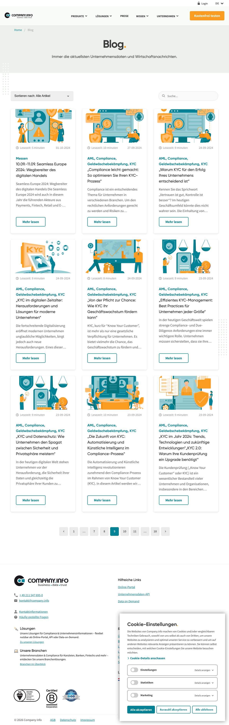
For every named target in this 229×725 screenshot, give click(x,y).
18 (155, 531)
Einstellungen (144, 670)
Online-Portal (126, 587)
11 (134, 531)
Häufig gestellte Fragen (33, 617)
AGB (52, 720)
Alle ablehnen (204, 709)
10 (124, 531)
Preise (124, 15)
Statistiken (142, 682)
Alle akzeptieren (141, 710)
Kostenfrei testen (207, 15)
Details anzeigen (204, 670)
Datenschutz (68, 720)
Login (203, 3)
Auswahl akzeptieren (173, 709)
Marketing (142, 695)
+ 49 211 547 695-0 (31, 595)
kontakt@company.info (34, 601)
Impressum (87, 720)
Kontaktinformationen (33, 612)
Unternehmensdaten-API (134, 594)
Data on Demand (128, 601)
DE (219, 3)
